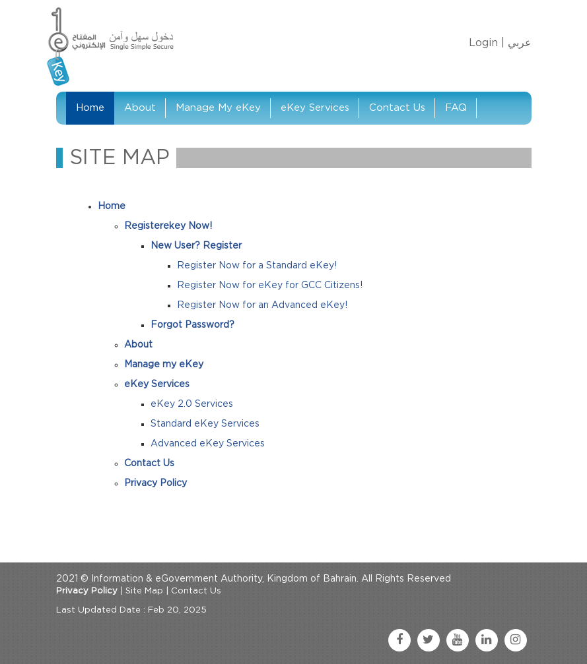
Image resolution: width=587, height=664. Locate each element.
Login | (486, 43)
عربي (520, 43)
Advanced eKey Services (208, 443)
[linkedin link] (486, 640)
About (140, 108)
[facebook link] (399, 640)
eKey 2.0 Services (192, 404)
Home (90, 108)
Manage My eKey (218, 108)
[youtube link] (457, 640)
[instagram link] (515, 640)
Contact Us (397, 108)
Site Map (144, 591)
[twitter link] (428, 640)
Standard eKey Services (205, 424)
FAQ (456, 108)
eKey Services (315, 108)
